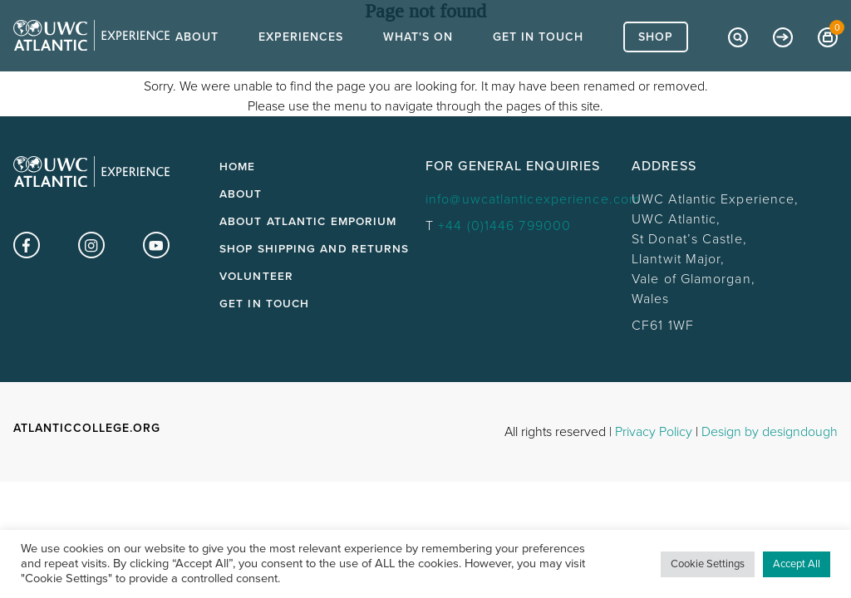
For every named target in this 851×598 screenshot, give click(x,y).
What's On (418, 67)
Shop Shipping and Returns (314, 249)
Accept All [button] (796, 564)
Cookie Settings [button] (708, 564)
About (197, 67)
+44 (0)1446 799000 (504, 226)
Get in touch (264, 304)
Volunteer (256, 276)
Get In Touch (538, 67)
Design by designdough (769, 432)
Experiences (300, 67)
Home (237, 167)
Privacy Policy (653, 432)
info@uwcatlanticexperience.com (533, 199)
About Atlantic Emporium (307, 221)
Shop (655, 67)
